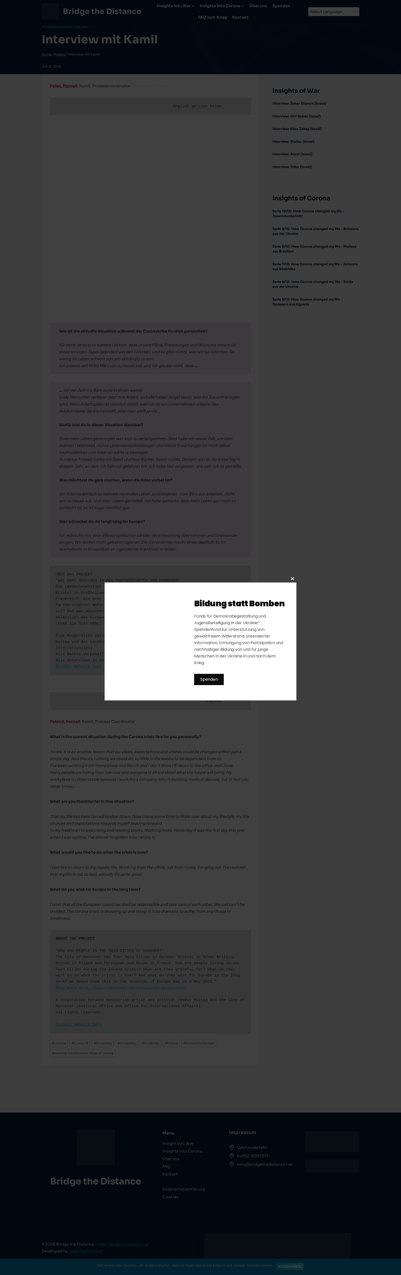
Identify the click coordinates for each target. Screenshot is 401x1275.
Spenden (209, 679)
